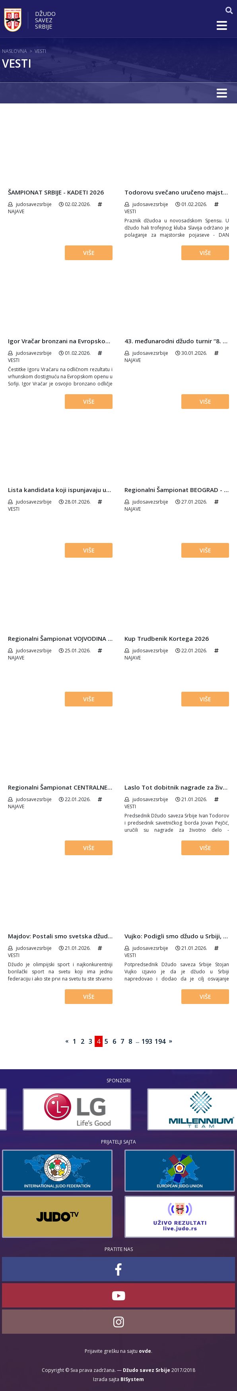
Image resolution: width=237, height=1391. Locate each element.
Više (89, 253)
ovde (145, 1351)
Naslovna (14, 51)
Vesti (40, 51)
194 (160, 1041)
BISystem (132, 1379)
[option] (178, 1109)
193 (147, 1041)
